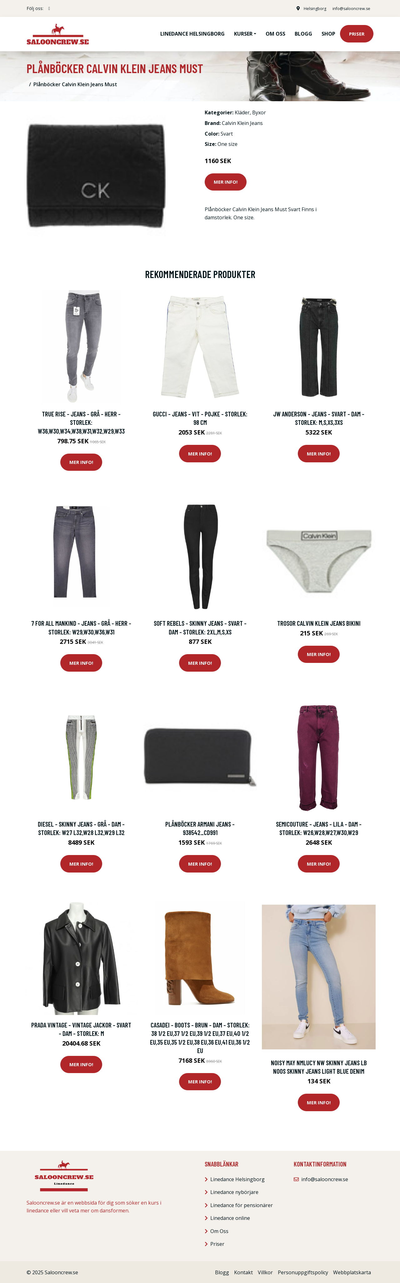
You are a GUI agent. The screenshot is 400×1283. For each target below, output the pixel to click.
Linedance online (230, 1216)
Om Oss (219, 1229)
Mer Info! (226, 180)
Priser (356, 33)
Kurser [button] (243, 33)
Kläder (242, 111)
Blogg (303, 33)
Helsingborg (308, 8)
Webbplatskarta (352, 1271)
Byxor (259, 111)
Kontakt (243, 1271)
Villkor (265, 1271)
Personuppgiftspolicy (303, 1271)
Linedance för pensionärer (241, 1204)
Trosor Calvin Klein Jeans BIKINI (319, 622)
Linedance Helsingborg (192, 33)
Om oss (275, 33)
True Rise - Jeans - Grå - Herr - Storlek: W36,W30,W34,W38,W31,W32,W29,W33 (81, 421)
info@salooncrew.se (348, 8)
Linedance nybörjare (234, 1190)
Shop (328, 33)
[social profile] (49, 8)
